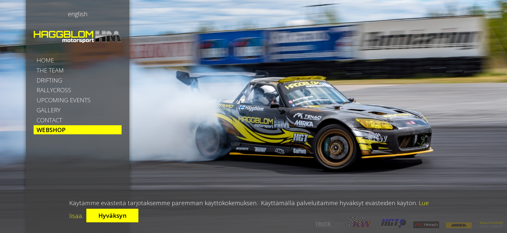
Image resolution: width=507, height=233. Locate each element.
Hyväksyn (112, 215)
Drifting (57, 97)
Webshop (59, 183)
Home (50, 62)
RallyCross (63, 114)
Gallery (55, 148)
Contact (58, 166)
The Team (58, 79)
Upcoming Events (77, 131)
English (78, 14)
